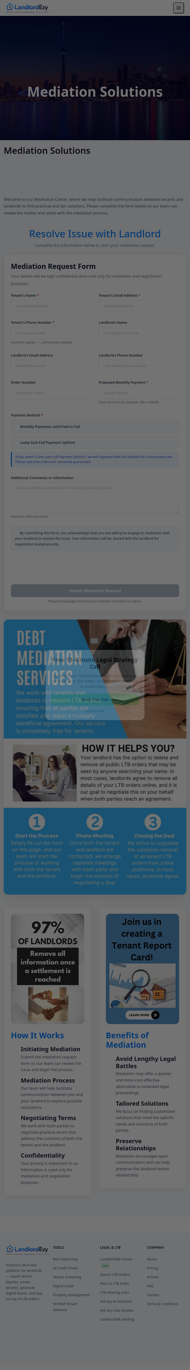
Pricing (152, 1289)
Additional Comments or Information (42, 477)
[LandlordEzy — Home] (27, 8)
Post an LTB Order (114, 1305)
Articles (153, 1298)
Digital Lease (63, 1307)
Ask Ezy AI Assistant (116, 1323)
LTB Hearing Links (114, 1314)
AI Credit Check (65, 1289)
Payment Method (27, 415)
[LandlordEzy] (27, 1272)
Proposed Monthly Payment (123, 382)
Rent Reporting (65, 1280)
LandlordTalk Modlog (117, 1340)
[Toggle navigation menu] (178, 7)
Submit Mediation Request (95, 590)
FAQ (150, 1307)
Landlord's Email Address (32, 355)
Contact (153, 1316)
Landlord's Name (113, 322)
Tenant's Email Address (119, 295)
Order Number (23, 382)
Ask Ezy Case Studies (116, 1331)
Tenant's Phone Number (32, 322)
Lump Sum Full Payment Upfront (47, 442)
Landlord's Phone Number (121, 355)
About (152, 1280)
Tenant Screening (67, 1298)
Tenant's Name (25, 295)
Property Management (71, 1316)
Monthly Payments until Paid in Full (50, 426)
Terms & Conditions (163, 1325)
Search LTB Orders (115, 1296)
